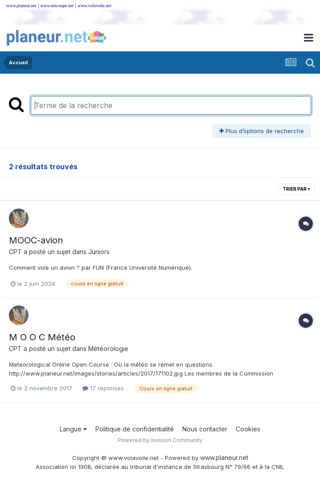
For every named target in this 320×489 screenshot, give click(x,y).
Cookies (248, 429)
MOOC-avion (36, 240)
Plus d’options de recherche (261, 130)
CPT (15, 251)
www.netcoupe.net (57, 5)
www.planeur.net (21, 5)
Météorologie (108, 348)
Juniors (99, 251)
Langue (73, 429)
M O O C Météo (42, 337)
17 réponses (103, 388)
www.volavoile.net (94, 5)
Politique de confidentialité (134, 429)
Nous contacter (204, 429)
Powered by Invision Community (160, 440)
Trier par (296, 189)
